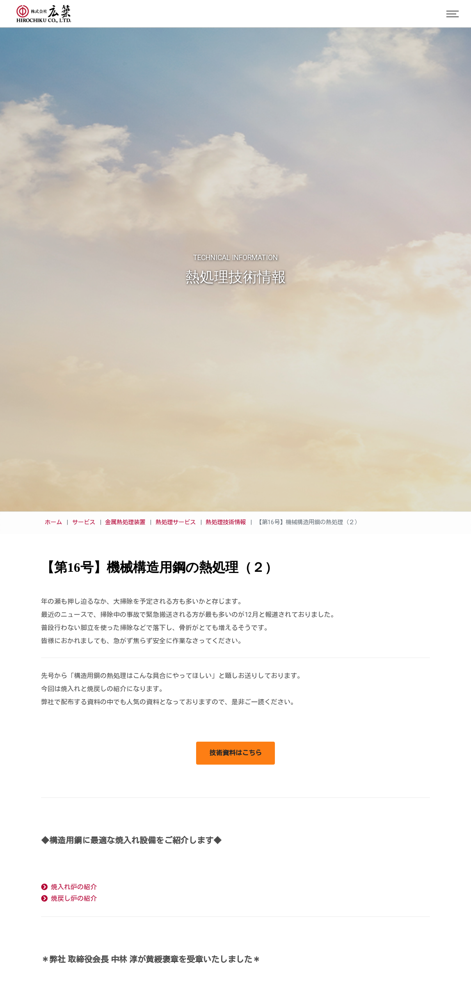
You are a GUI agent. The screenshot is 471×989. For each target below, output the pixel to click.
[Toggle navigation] (452, 14)
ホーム (53, 522)
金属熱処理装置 (125, 522)
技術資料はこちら (235, 753)
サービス (83, 522)
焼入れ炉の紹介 (69, 887)
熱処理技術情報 (226, 522)
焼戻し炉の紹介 (69, 898)
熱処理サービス (175, 522)
